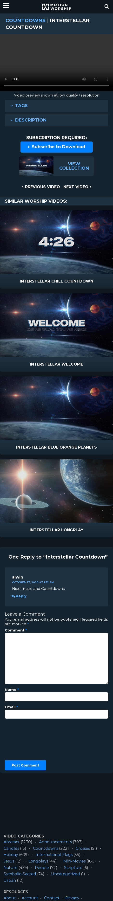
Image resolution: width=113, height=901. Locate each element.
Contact (52, 898)
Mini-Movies (74, 861)
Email (11, 707)
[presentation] (24, 739)
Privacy (72, 898)
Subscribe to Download (56, 146)
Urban (10, 880)
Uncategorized (65, 874)
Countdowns (26, 20)
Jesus (9, 861)
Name (12, 690)
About (10, 898)
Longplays (38, 861)
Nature (11, 867)
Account (30, 898)
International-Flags (54, 854)
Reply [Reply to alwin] (19, 596)
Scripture (73, 867)
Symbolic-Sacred (20, 874)
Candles (11, 848)
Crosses (83, 848)
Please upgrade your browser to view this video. (56, 63)
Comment (16, 630)
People (42, 867)
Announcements (55, 842)
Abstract (12, 842)
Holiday (11, 854)
